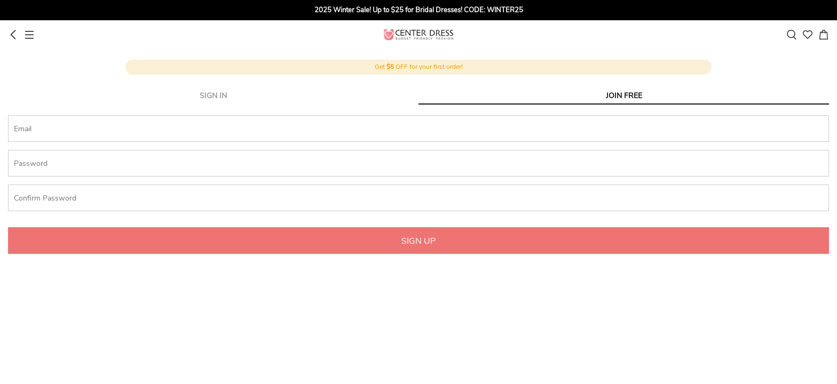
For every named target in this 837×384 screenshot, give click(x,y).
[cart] (823, 34)
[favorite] (807, 34)
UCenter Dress (419, 34)
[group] (418, 10)
